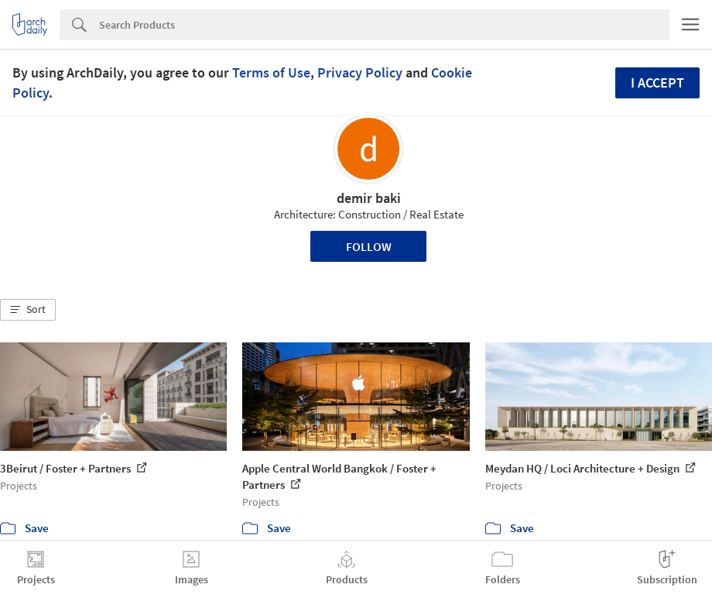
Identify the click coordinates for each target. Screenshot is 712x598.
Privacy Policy (359, 72)
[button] (28, 310)
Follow (369, 246)
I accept (657, 82)
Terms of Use (271, 72)
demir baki (369, 198)
